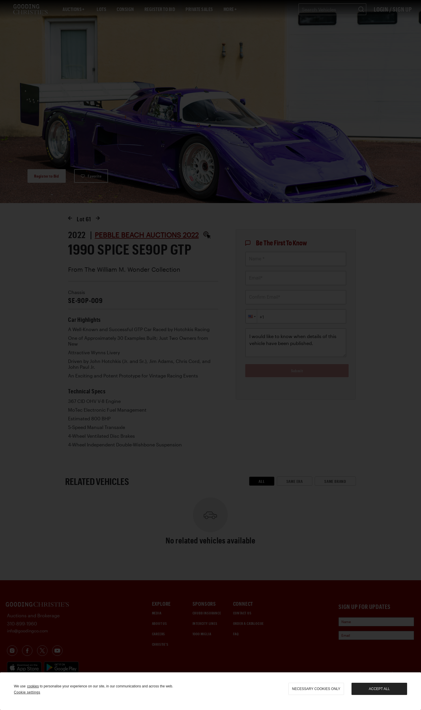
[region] (210, 691)
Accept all (379, 689)
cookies (33, 686)
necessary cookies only (316, 689)
